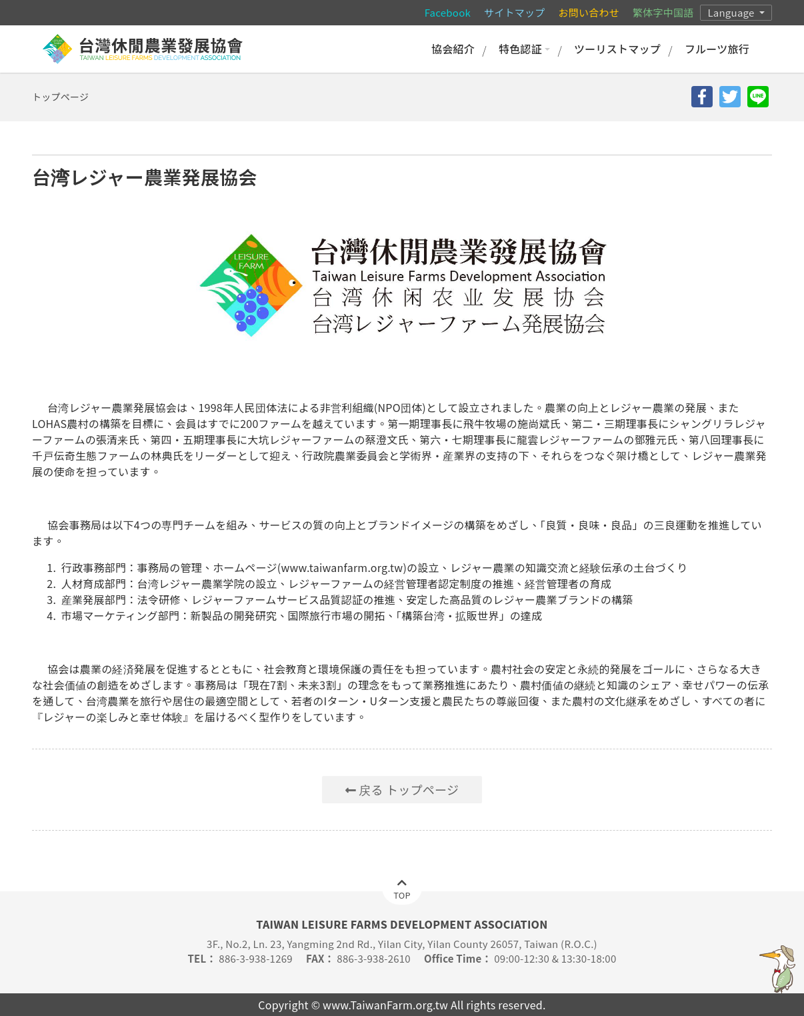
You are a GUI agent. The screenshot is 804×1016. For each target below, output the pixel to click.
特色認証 (524, 49)
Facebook (448, 12)
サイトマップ (514, 12)
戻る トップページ (402, 789)
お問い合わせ (589, 12)
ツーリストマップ (617, 49)
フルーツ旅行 (717, 49)
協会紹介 (453, 49)
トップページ (60, 96)
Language (732, 12)
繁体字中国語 (663, 12)
